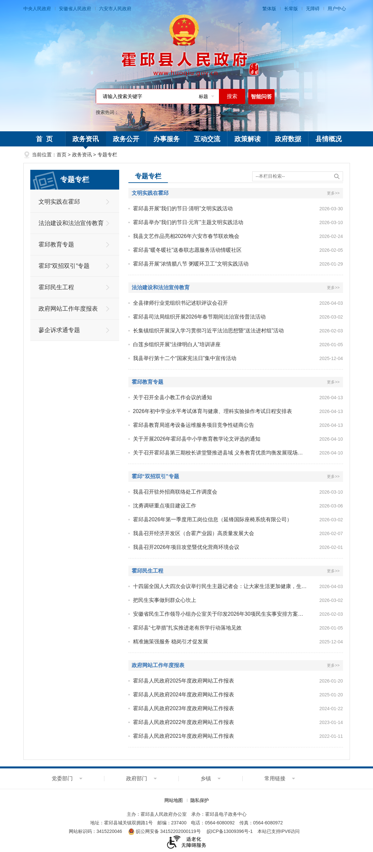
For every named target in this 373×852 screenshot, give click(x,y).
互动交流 (207, 138)
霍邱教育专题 (56, 244)
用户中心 (337, 8)
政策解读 (247, 138)
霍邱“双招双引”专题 (64, 266)
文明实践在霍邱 (59, 201)
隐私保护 (199, 800)
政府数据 (288, 138)
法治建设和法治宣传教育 (71, 223)
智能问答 (261, 96)
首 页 (44, 138)
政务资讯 (85, 140)
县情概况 (328, 138)
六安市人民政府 (115, 8)
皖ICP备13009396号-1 (230, 831)
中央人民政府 (37, 8)
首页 (62, 154)
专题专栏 (107, 154)
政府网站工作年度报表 (68, 308)
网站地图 (173, 800)
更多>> (333, 193)
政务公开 (126, 138)
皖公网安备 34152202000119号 (164, 831)
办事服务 (166, 138)
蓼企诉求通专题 (59, 330)
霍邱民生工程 (56, 287)
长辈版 (291, 8)
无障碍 (313, 8)
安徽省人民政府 (75, 8)
